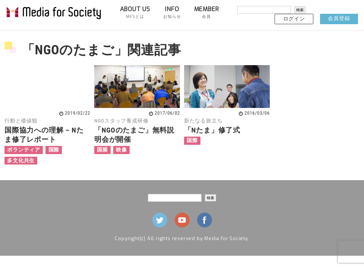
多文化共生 (21, 160)
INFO (172, 12)
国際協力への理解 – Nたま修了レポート (44, 135)
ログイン (294, 19)
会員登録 (339, 18)
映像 (121, 150)
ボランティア (23, 150)
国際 (54, 150)
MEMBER (206, 12)
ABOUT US (135, 12)
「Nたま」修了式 (212, 130)
